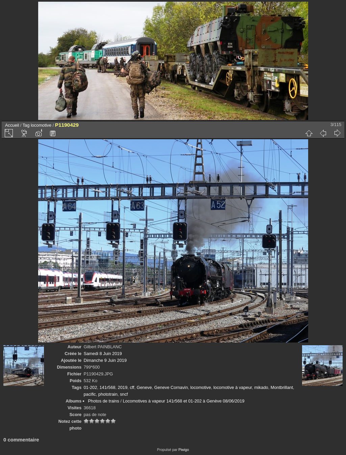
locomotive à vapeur (233, 387)
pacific (89, 394)
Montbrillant (282, 387)
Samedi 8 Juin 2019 (102, 353)
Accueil (12, 125)
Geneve (144, 387)
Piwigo (183, 450)
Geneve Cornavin (171, 387)
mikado (261, 387)
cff (132, 387)
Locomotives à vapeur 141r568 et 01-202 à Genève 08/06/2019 (183, 401)
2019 (122, 387)
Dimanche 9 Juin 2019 (104, 360)
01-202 (90, 387)
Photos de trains (103, 401)
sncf (124, 394)
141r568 (107, 387)
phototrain (108, 394)
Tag (26, 125)
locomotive (41, 125)
